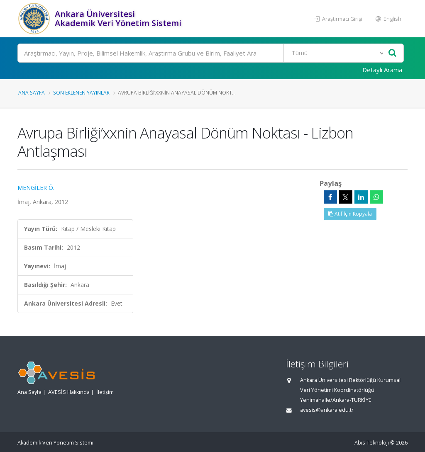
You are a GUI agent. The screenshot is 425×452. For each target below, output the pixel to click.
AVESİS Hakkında (69, 392)
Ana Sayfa (31, 92)
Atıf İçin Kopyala (350, 213)
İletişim (105, 392)
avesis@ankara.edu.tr (327, 409)
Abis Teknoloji (371, 442)
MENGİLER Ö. (35, 188)
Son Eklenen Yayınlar (81, 92)
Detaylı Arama (382, 70)
